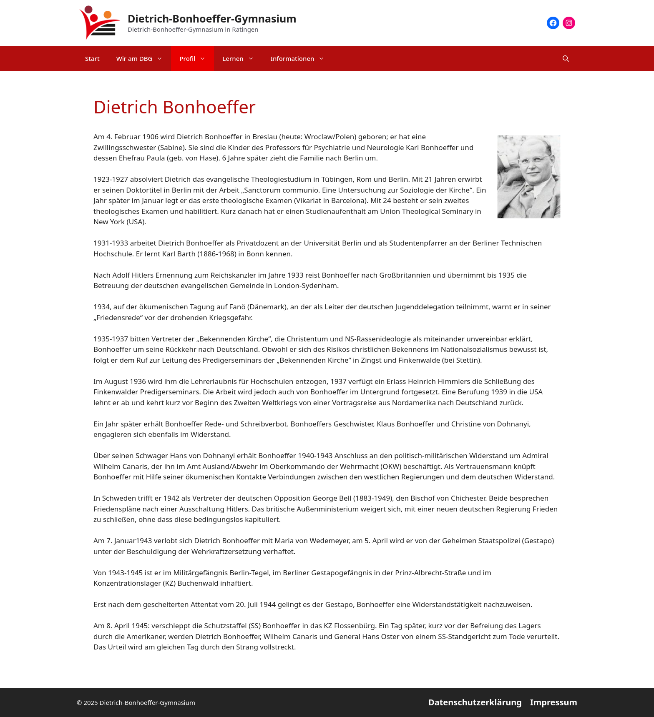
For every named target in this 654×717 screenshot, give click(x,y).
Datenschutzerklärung (475, 702)
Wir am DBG (143, 58)
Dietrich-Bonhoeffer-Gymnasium (212, 18)
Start (92, 58)
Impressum (553, 702)
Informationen (302, 58)
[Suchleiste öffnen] (565, 58)
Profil (196, 58)
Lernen (242, 58)
